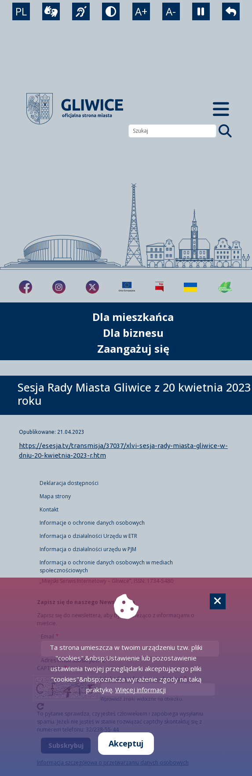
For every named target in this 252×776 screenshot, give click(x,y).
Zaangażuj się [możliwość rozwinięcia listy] (133, 348)
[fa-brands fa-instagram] (59, 287)
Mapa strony (55, 496)
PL (21, 11)
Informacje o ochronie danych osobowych (92, 522)
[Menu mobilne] (221, 108)
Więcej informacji (140, 689)
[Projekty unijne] (127, 287)
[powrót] (231, 11)
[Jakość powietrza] (225, 287)
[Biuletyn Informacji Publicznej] (159, 287)
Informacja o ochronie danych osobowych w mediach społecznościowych (106, 566)
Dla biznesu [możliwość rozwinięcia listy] (133, 332)
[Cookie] (218, 601)
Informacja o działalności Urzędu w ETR (88, 536)
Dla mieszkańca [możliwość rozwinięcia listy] (133, 317)
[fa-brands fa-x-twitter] (92, 287)
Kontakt (49, 509)
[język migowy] (81, 11)
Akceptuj (126, 743)
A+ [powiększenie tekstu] (141, 11)
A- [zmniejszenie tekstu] (171, 11)
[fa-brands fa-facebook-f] (25, 287)
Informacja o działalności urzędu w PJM (88, 549)
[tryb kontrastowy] (111, 11)
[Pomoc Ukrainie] (190, 287)
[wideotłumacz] (51, 11)
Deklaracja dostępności (69, 483)
